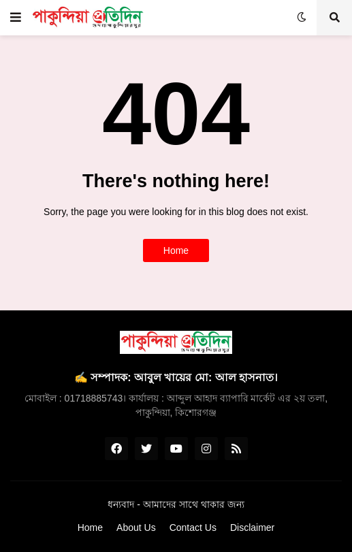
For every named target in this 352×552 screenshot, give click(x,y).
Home (176, 250)
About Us (136, 527)
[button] (15, 17)
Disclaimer (252, 527)
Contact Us (193, 527)
